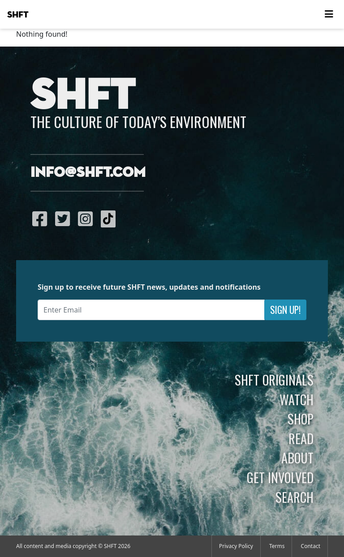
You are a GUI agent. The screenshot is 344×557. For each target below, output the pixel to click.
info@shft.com (88, 173)
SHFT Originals (274, 379)
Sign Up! (285, 310)
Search (294, 497)
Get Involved (280, 477)
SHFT (18, 14)
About (297, 457)
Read (301, 438)
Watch (297, 399)
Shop (301, 418)
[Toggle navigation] (329, 14)
